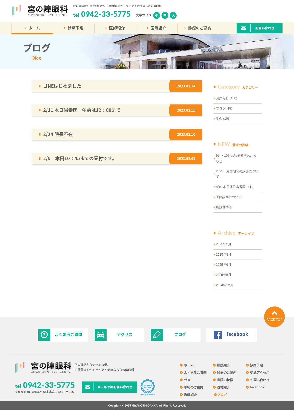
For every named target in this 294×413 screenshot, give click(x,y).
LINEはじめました (62, 86)
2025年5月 (223, 275)
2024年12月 (224, 285)
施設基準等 (224, 207)
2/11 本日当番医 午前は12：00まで (82, 110)
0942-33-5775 (106, 13)
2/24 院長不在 (58, 134)
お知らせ (226, 98)
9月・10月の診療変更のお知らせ (236, 158)
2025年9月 (223, 244)
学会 (222, 118)
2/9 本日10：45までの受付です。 (80, 158)
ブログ (224, 108)
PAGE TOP (274, 319)
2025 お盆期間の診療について (237, 173)
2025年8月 (223, 254)
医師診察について (229, 197)
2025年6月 (223, 264)
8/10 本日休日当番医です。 (235, 187)
